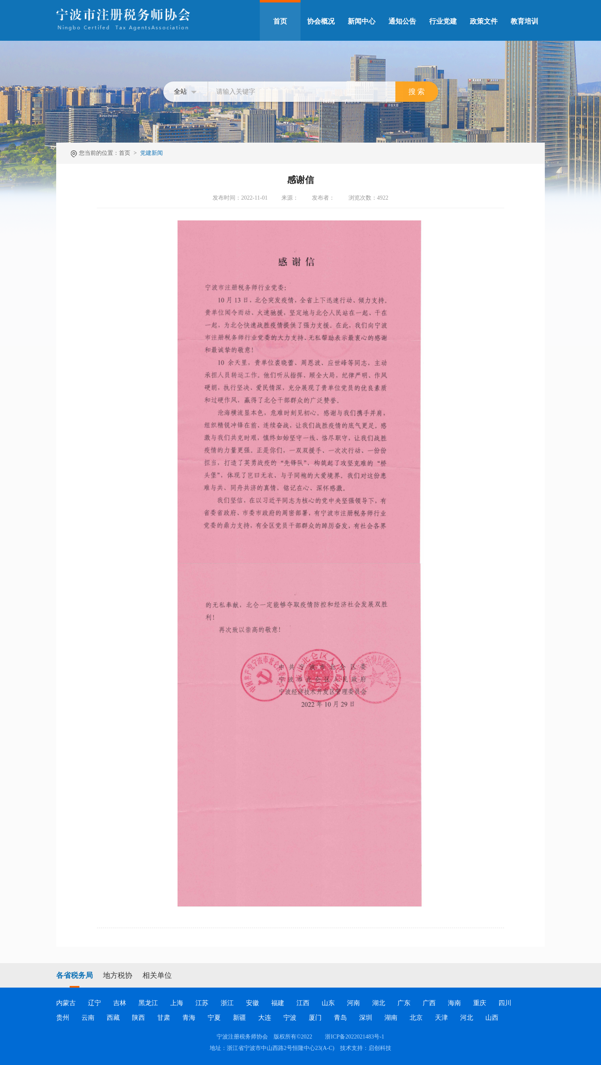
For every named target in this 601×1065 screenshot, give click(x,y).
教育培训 (524, 21)
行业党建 (443, 21)
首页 (280, 21)
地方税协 (117, 975)
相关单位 (157, 975)
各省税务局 (74, 975)
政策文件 (484, 21)
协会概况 (321, 21)
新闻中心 (361, 21)
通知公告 (402, 21)
